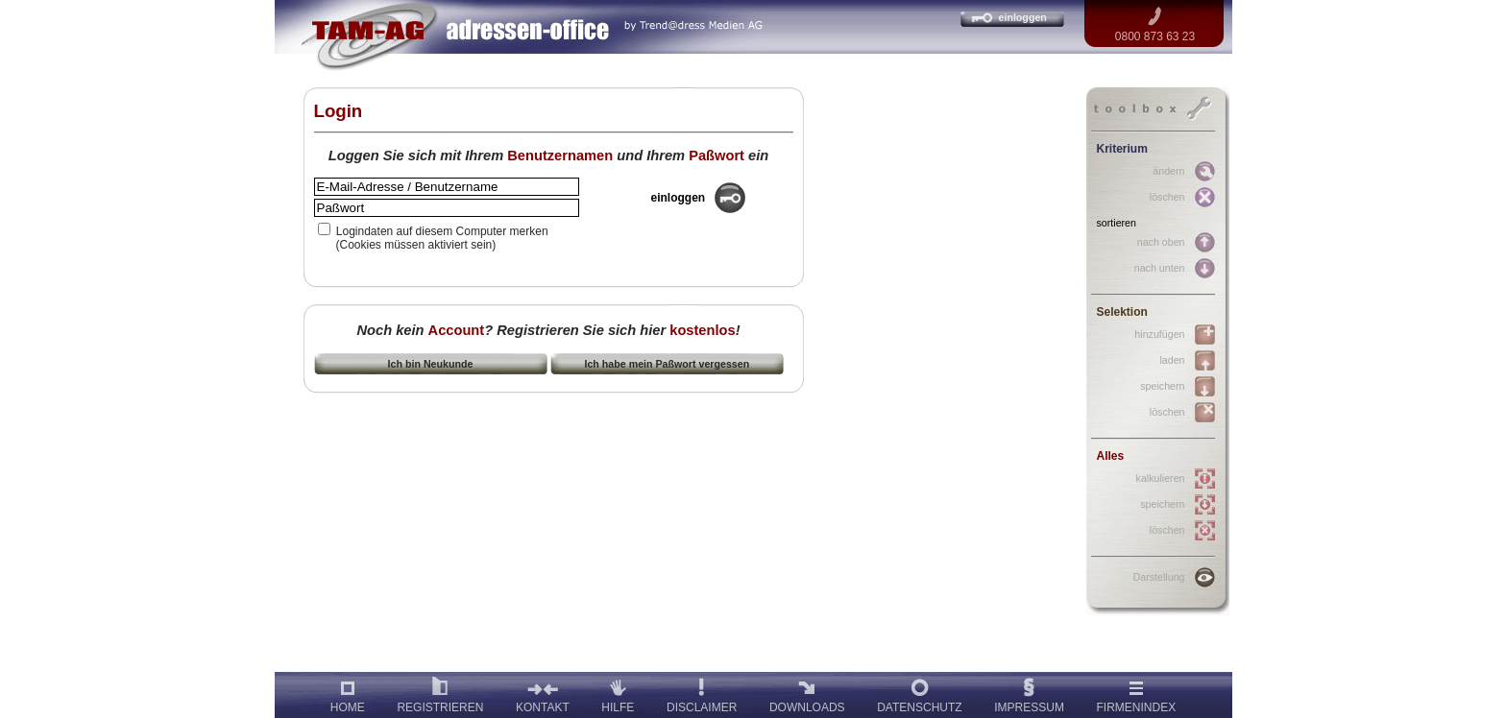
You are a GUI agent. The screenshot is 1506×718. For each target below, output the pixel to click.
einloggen (1023, 17)
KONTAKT (543, 693)
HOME (347, 693)
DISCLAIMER (702, 693)
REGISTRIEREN (440, 693)
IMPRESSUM (1029, 693)
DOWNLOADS (807, 693)
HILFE (617, 693)
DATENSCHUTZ (919, 693)
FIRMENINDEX (1137, 693)
